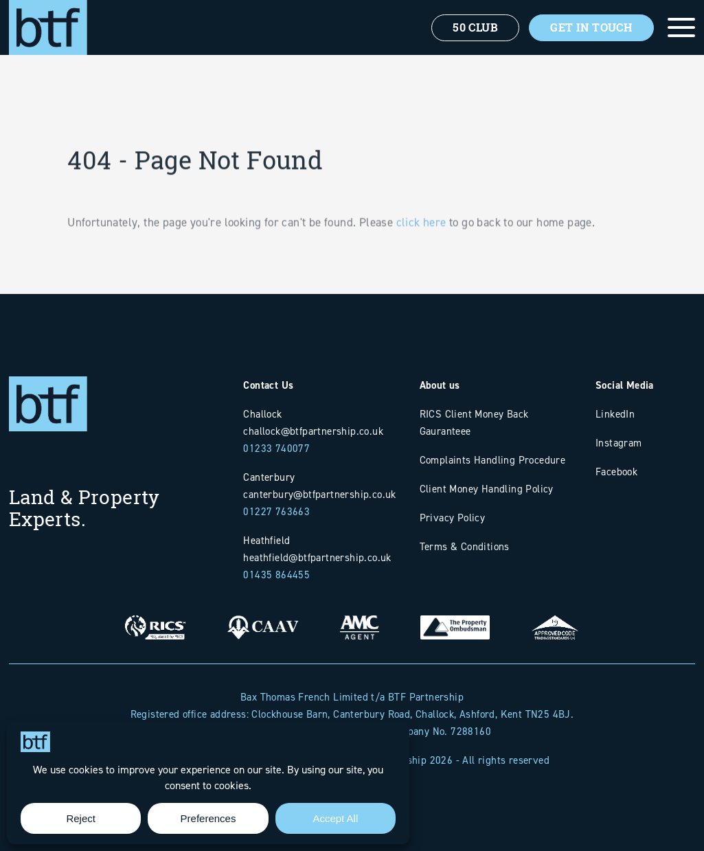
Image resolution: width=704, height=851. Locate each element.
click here (421, 239)
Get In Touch (591, 27)
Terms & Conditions (465, 546)
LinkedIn (615, 413)
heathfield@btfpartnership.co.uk (317, 557)
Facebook (616, 471)
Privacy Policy (453, 517)
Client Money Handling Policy (487, 488)
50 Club (475, 27)
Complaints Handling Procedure (493, 459)
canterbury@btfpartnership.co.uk (319, 494)
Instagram (618, 442)
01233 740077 (276, 448)
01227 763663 (276, 511)
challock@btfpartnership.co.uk (313, 431)
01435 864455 (276, 574)
